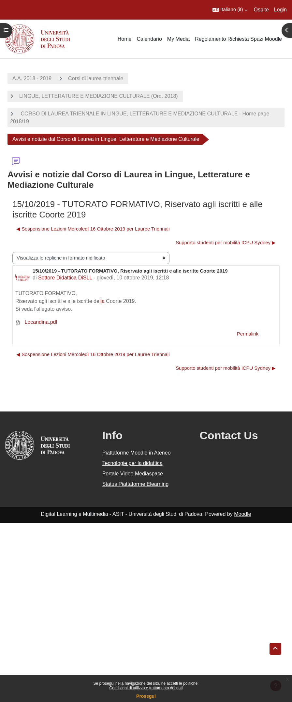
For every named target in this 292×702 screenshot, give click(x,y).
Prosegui (146, 696)
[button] (230, 10)
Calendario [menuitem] (149, 39)
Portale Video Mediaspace (132, 473)
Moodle (242, 514)
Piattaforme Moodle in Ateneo (136, 453)
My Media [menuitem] (178, 39)
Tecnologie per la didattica (132, 463)
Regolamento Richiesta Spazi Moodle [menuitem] (238, 39)
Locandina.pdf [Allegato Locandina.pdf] (36, 322)
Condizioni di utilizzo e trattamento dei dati (146, 688)
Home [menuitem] (125, 39)
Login (280, 9)
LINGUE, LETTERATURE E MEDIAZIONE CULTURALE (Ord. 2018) (98, 96)
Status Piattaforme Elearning (135, 484)
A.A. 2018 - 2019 (31, 78)
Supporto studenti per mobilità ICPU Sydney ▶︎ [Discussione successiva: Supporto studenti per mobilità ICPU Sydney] (226, 242)
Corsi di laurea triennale (95, 78)
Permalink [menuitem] (247, 333)
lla (102, 301)
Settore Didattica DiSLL (65, 277)
